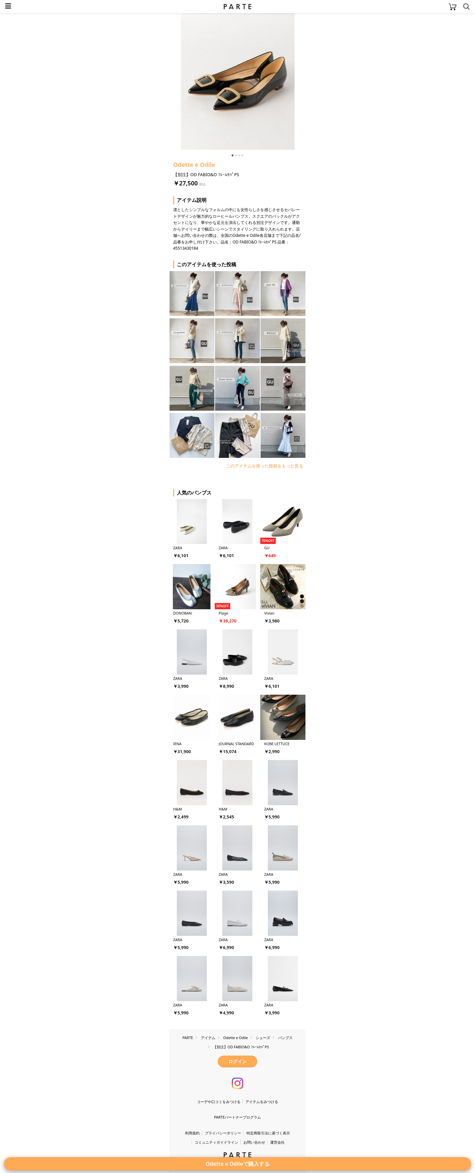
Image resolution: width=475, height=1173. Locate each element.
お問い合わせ (254, 1142)
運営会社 (277, 1142)
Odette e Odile (194, 165)
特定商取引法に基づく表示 (268, 1132)
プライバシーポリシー (223, 1132)
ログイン (237, 1061)
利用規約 (192, 1132)
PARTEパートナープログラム (237, 1117)
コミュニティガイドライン (216, 1142)
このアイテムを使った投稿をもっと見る (264, 466)
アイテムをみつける (261, 1101)
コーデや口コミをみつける (218, 1101)
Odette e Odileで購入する (237, 1163)
